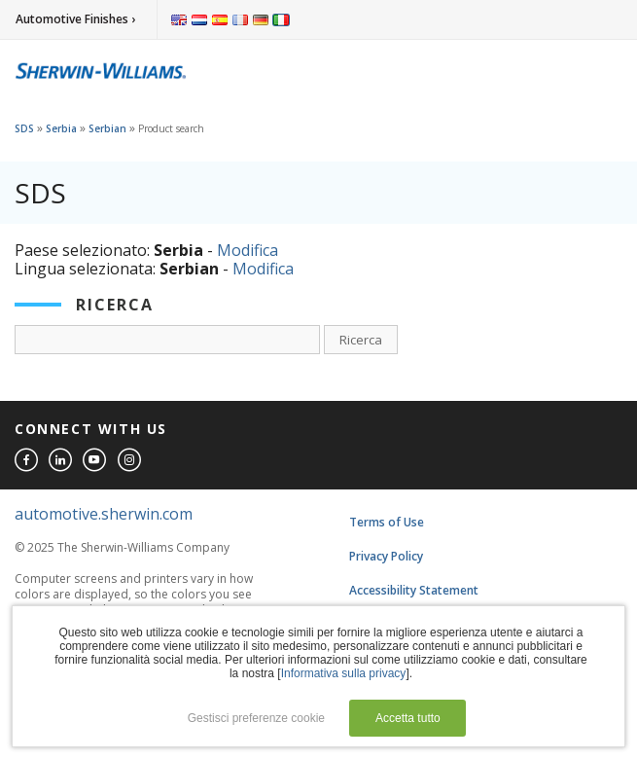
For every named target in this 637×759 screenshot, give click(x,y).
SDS (24, 128)
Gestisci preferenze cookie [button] (256, 718)
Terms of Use (386, 522)
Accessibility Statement (413, 590)
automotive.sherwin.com (104, 513)
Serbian (107, 128)
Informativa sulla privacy (344, 673)
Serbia (61, 128)
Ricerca (360, 339)
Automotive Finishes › (75, 19)
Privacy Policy (386, 556)
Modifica (247, 250)
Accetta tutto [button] (408, 718)
